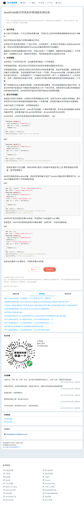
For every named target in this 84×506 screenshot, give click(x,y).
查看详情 (77, 382)
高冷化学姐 (8, 500)
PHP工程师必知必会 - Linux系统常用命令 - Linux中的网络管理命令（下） (29, 319)
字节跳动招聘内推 (50, 493)
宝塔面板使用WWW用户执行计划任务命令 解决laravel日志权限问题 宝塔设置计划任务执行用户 (36, 302)
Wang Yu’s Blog (10, 487)
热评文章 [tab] (68, 294)
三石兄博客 (8, 483)
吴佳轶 (6, 480)
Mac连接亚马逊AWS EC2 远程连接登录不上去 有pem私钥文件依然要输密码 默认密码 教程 (35, 316)
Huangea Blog (49, 483)
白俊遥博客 (8, 470)
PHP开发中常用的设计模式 (13, 312)
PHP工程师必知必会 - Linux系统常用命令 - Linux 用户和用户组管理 (27, 330)
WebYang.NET (9, 490)
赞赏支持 (49, 269)
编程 (32, 3)
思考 (41, 3)
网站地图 (9, 419)
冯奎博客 (47, 497)
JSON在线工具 (9, 497)
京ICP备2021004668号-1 (11, 447)
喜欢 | (34, 269)
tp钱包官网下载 (49, 490)
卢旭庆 (6, 474)
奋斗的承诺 (48, 470)
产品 (49, 3)
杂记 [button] (59, 3)
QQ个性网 (47, 500)
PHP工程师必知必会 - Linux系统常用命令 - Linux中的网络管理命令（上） (29, 323)
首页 (23, 3)
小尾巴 (46, 477)
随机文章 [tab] (16, 294)
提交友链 (9, 422)
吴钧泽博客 (48, 474)
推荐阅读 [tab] (42, 294)
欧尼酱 (6, 477)
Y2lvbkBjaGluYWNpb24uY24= (17, 434)
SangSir (47, 480)
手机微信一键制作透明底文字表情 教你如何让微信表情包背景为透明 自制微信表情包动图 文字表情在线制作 (41, 305)
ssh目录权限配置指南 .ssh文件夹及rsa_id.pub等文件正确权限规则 (26, 309)
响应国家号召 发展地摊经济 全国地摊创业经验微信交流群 (23, 326)
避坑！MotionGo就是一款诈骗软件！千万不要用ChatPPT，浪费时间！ (28, 298)
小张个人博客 (48, 487)
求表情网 (7, 493)
